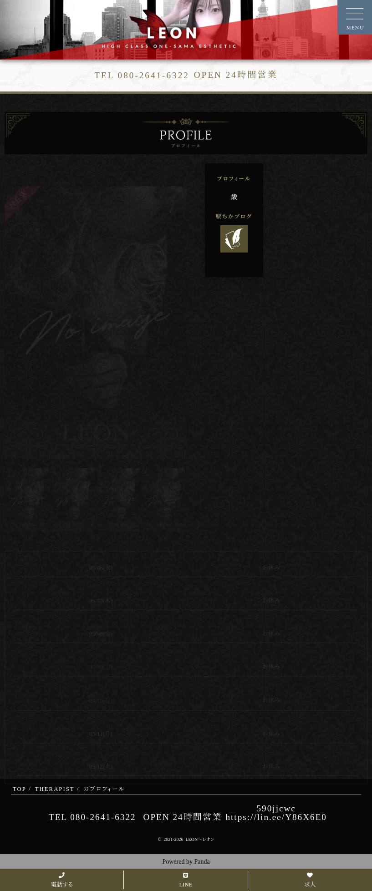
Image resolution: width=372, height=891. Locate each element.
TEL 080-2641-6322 (92, 817)
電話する (62, 880)
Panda (201, 861)
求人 (310, 880)
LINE (185, 880)
